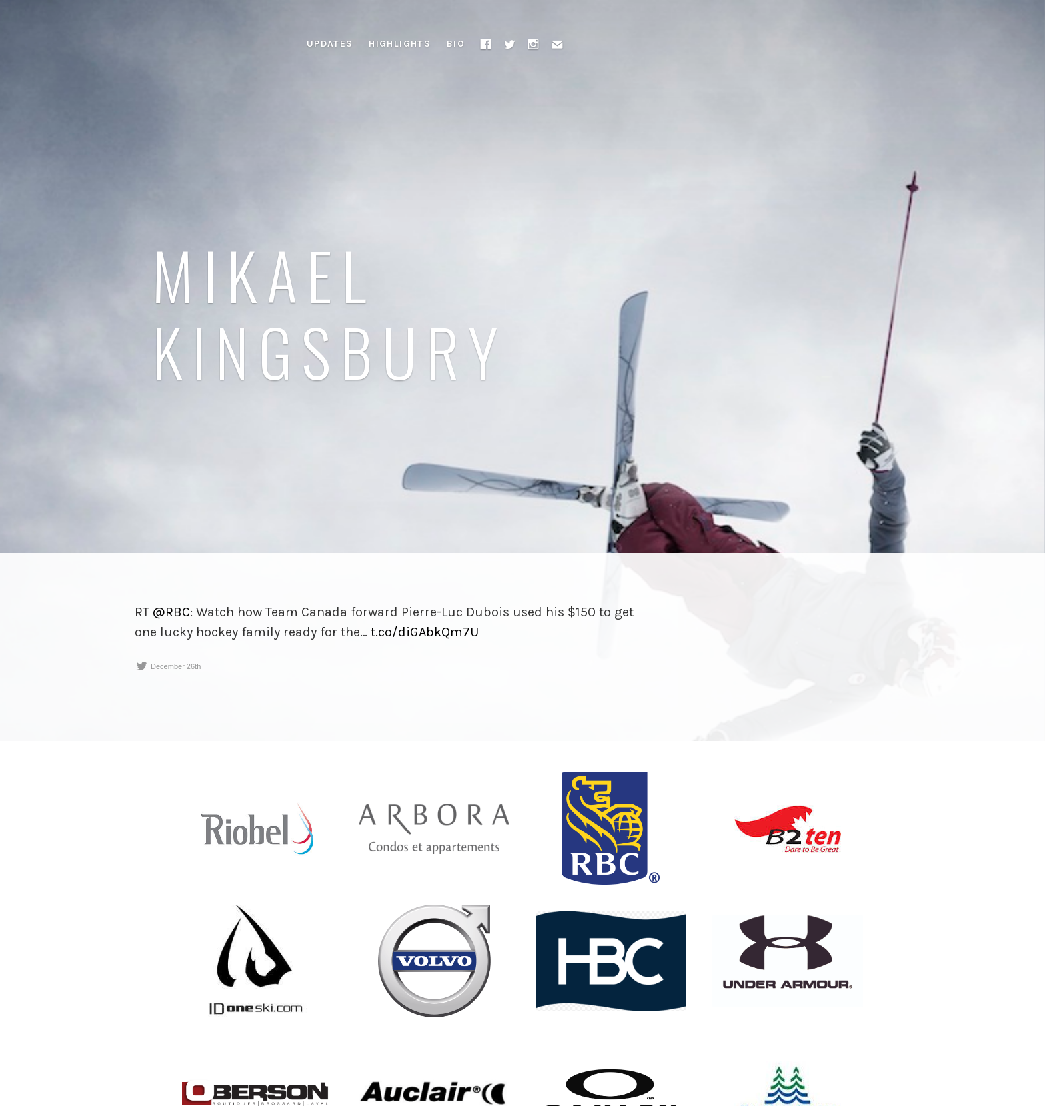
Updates (330, 43)
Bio (456, 43)
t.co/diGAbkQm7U (425, 632)
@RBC (171, 612)
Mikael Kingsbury (329, 312)
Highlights (400, 43)
